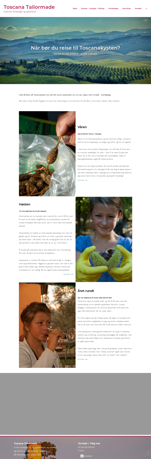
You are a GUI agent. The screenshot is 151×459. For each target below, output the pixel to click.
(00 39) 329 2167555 (86, 447)
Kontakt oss (83, 180)
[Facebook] (86, 456)
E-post (81, 451)
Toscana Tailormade (29, 7)
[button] (146, 8)
